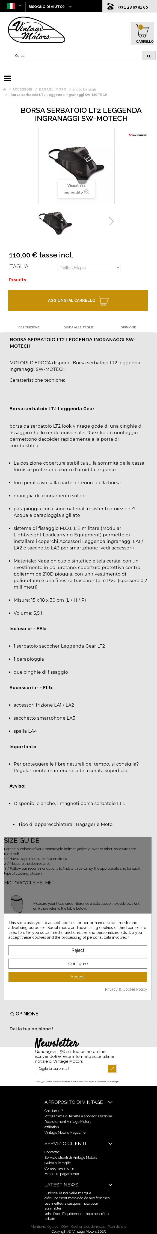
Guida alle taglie (58, 1163)
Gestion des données (88, 1226)
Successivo (111, 221)
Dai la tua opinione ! (32, 1028)
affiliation (52, 1127)
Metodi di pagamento (62, 1174)
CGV (64, 1226)
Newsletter (56, 1044)
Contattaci (53, 1152)
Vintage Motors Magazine (65, 1132)
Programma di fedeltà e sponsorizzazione (78, 1116)
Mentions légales (44, 1226)
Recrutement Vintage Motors (68, 1122)
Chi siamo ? (54, 1111)
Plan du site (117, 1226)
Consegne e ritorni (59, 1168)
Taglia (19, 266)
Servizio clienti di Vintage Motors (71, 1157)
